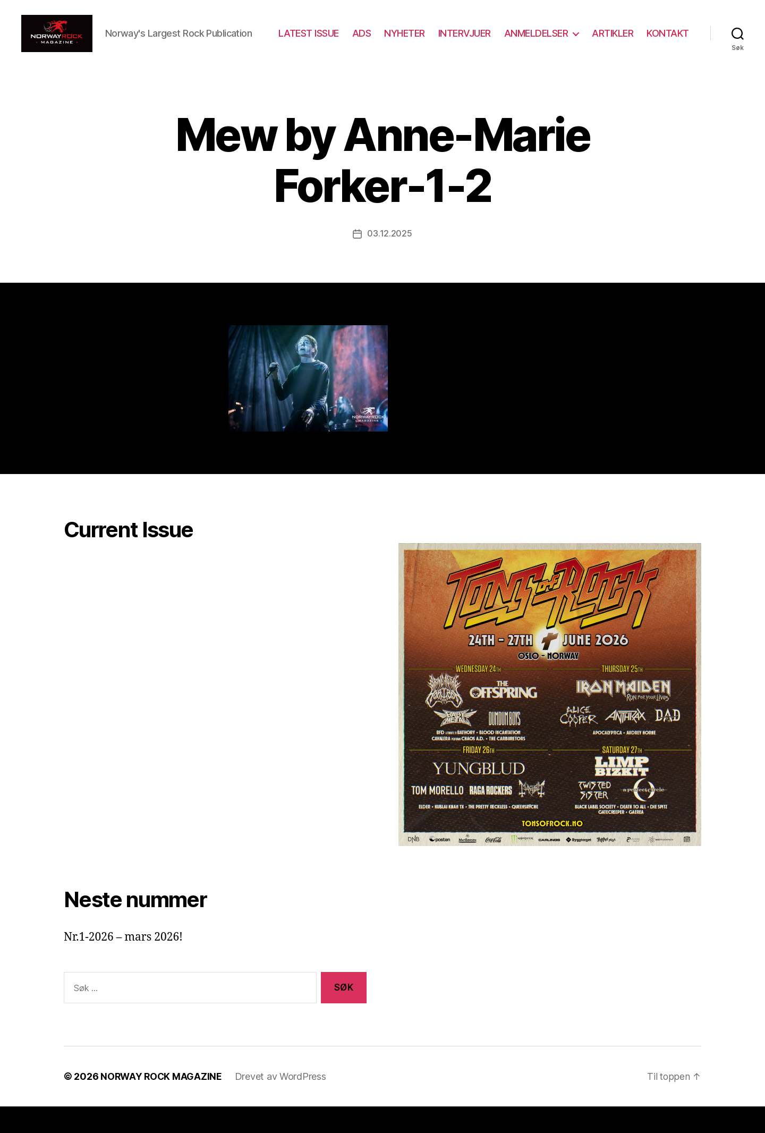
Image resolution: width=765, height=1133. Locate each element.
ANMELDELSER (591, 39)
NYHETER (460, 39)
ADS (417, 39)
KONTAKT (668, 54)
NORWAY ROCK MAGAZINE (162, 1103)
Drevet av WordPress (282, 1103)
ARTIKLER (668, 39)
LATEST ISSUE (364, 39)
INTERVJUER (520, 39)
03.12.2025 (389, 260)
